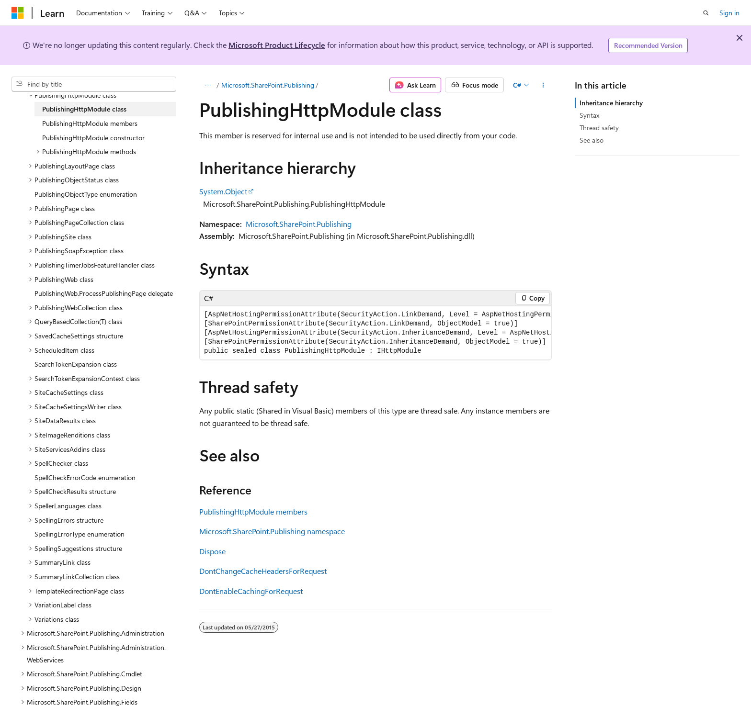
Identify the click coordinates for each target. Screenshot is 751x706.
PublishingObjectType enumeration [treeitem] (85, 194)
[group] (375, 332)
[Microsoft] (17, 13)
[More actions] (543, 85)
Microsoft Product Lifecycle (276, 45)
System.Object (223, 191)
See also (591, 140)
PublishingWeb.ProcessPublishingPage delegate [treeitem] (103, 293)
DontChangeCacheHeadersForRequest (263, 571)
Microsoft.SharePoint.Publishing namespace (272, 531)
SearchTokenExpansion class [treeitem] (75, 364)
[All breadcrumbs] (207, 85)
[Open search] (706, 13)
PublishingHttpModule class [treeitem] (84, 108)
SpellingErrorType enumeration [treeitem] (79, 533)
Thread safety (599, 127)
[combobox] (93, 84)
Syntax (589, 115)
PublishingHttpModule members (253, 511)
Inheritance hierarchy (611, 102)
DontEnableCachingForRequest (251, 591)
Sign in (729, 12)
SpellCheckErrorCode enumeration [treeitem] (85, 477)
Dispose (212, 551)
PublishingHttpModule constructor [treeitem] (93, 137)
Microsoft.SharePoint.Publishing (267, 85)
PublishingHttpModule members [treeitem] (89, 123)
